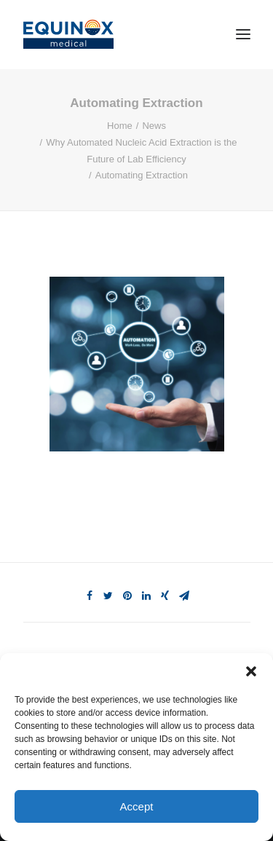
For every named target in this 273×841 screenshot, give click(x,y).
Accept (137, 806)
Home (119, 125)
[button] (251, 671)
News (154, 125)
